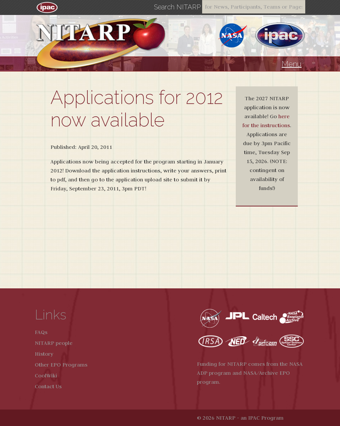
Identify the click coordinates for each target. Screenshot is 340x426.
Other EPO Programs (61, 364)
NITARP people (53, 343)
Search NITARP (177, 7)
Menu (292, 63)
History (44, 353)
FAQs (41, 332)
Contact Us (48, 386)
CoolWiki (46, 375)
